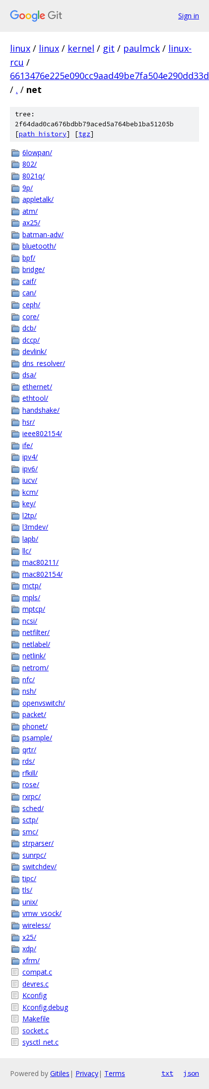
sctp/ (30, 819)
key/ (29, 503)
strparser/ (38, 843)
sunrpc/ (34, 855)
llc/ (26, 550)
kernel (81, 48)
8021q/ (33, 176)
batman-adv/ (43, 234)
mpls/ (31, 597)
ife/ (27, 445)
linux (20, 48)
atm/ (30, 211)
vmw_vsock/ (42, 913)
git (109, 48)
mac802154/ (42, 574)
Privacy (86, 1073)
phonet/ (35, 726)
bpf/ (28, 258)
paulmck (141, 48)
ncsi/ (29, 621)
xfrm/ (31, 960)
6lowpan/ (37, 152)
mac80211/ (40, 562)
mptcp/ (33, 609)
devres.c (35, 984)
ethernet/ (37, 386)
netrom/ (35, 667)
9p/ (27, 187)
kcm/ (30, 492)
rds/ (28, 761)
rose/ (30, 784)
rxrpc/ (31, 796)
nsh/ (29, 691)
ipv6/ (30, 468)
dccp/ (31, 340)
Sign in (188, 15)
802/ (29, 164)
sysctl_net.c (40, 1042)
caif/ (29, 281)
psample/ (37, 737)
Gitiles (60, 1073)
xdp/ (29, 948)
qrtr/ (29, 749)
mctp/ (31, 585)
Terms (114, 1073)
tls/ (27, 890)
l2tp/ (29, 515)
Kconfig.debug (45, 1007)
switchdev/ (39, 866)
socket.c (35, 1030)
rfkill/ (30, 773)
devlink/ (34, 351)
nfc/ (28, 679)
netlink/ (34, 655)
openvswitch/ (43, 703)
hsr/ (28, 422)
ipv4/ (30, 456)
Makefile (36, 1018)
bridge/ (33, 269)
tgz (84, 134)
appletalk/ (38, 199)
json (191, 1073)
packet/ (34, 714)
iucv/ (29, 480)
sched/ (33, 808)
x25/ (29, 937)
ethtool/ (35, 398)
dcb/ (29, 328)
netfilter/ (36, 632)
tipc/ (29, 878)
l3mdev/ (35, 527)
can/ (29, 292)
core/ (30, 316)
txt (167, 1073)
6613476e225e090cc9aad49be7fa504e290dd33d (109, 76)
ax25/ (31, 222)
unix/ (30, 902)
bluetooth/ (39, 246)
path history (43, 134)
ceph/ (31, 304)
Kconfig (34, 995)
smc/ (30, 831)
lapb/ (30, 539)
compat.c (37, 972)
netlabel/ (36, 644)
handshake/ (41, 410)
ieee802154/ (42, 433)
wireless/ (36, 925)
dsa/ (29, 374)
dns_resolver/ (43, 363)
